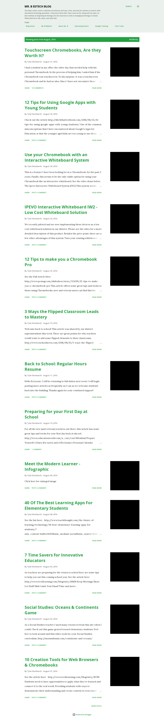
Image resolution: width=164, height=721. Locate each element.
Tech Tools (117, 26)
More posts (96, 706)
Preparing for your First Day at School (56, 414)
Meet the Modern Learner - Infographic (52, 466)
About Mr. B (62, 26)
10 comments (38, 88)
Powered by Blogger (82, 714)
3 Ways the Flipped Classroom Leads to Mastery (62, 314)
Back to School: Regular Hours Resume (56, 366)
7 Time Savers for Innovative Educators (54, 557)
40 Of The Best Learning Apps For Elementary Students (59, 505)
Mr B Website (45, 26)
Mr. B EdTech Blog (38, 6)
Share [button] (27, 88)
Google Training (100, 26)
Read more (97, 88)
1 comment (37, 449)
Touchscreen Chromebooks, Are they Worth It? (63, 52)
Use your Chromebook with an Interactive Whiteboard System (57, 157)
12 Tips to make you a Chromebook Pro (61, 261)
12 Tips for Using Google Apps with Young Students (60, 105)
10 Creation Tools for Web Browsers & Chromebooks (61, 662)
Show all (133, 39)
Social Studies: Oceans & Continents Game (61, 610)
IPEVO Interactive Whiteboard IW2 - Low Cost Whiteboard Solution (61, 209)
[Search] (129, 6)
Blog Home (29, 26)
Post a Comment (39, 140)
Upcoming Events (80, 26)
